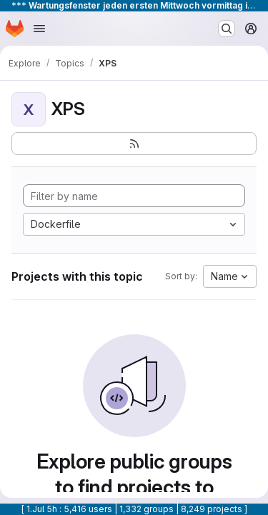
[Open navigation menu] (39, 28)
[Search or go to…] (226, 28)
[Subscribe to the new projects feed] (134, 143)
